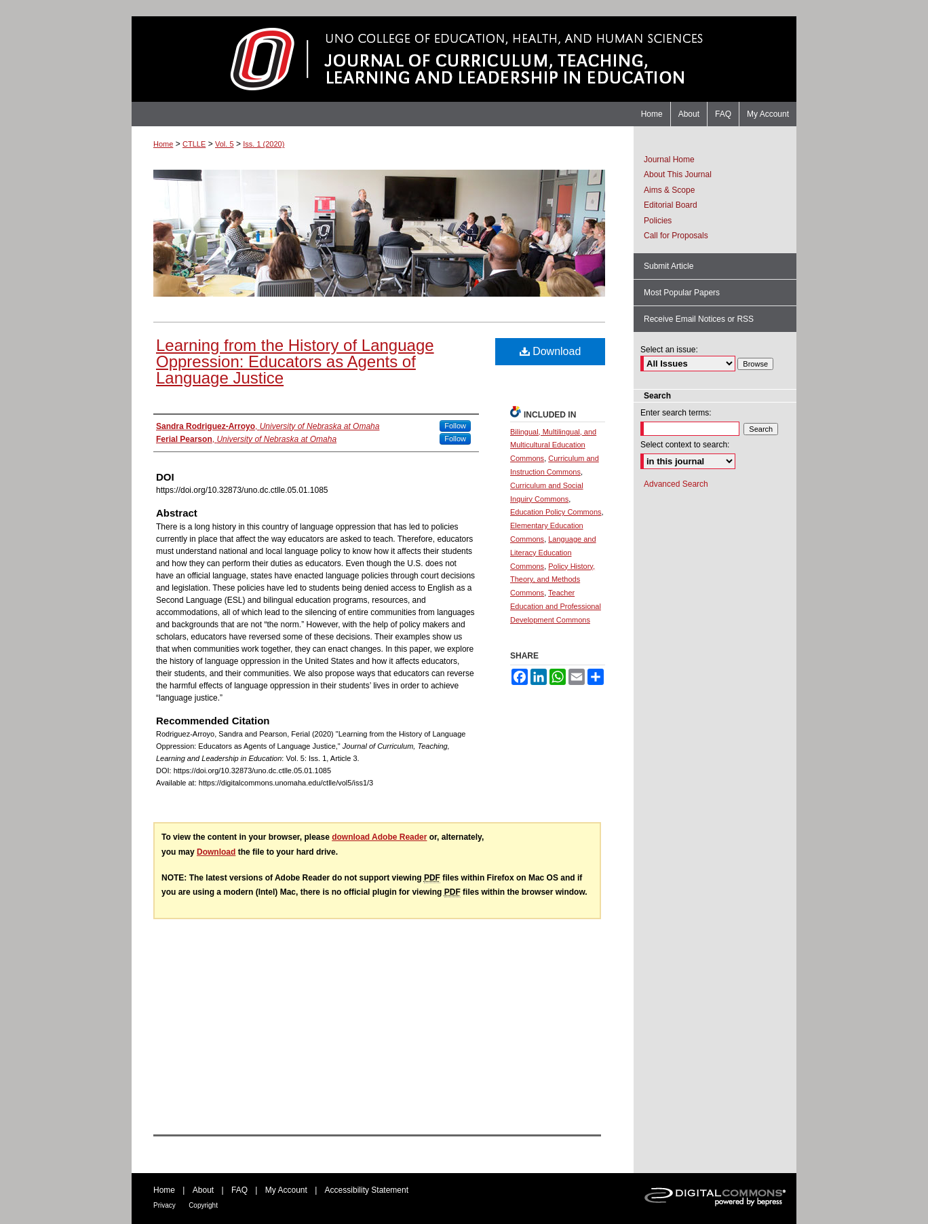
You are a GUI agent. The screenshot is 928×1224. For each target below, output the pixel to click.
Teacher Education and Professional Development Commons (555, 606)
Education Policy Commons (556, 512)
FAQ (239, 1190)
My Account (286, 1190)
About (203, 1190)
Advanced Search (676, 484)
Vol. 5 (224, 144)
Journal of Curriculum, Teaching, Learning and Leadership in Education (464, 59)
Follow (455, 426)
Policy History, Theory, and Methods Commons (552, 579)
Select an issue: (669, 349)
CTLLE (194, 144)
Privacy (164, 1205)
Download (550, 351)
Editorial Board (670, 205)
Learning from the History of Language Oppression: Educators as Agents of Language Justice (295, 361)
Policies (658, 220)
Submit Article (668, 266)
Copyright (203, 1205)
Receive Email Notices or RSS (699, 319)
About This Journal (678, 174)
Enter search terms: (676, 413)
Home (163, 144)
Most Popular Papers (682, 292)
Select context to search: (684, 444)
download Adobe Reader (379, 837)
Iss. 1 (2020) (263, 144)
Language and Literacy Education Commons (553, 552)
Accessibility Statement (366, 1190)
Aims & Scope (669, 190)
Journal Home (669, 159)
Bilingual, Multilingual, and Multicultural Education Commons (553, 445)
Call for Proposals (676, 235)
